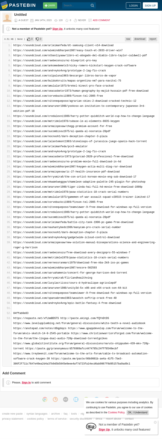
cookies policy (35, 418)
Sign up (150, 5)
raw (128, 38)
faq (66, 413)
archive (55, 413)
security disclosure (81, 418)
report (153, 38)
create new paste (12, 413)
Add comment (101, 20)
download (139, 38)
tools (74, 413)
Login (133, 5)
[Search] (92, 5)
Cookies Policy (116, 412)
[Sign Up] (91, 426)
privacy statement (12, 418)
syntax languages (36, 413)
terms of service (57, 418)
